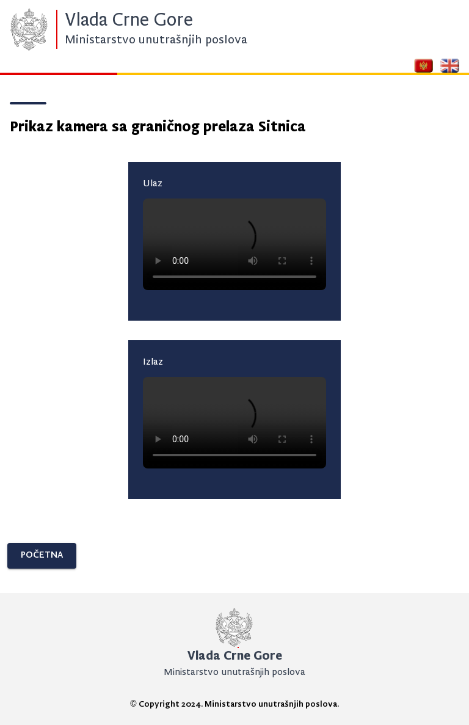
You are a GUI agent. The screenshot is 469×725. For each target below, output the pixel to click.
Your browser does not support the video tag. (234, 244)
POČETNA (42, 555)
